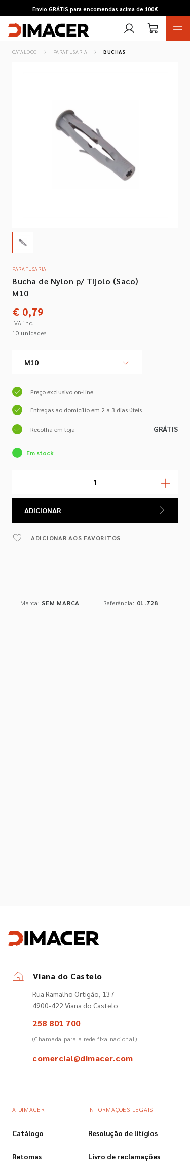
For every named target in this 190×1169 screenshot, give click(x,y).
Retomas (27, 1156)
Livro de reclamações (124, 1156)
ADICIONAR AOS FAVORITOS (66, 538)
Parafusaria (70, 51)
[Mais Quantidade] (166, 482)
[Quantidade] (95, 482)
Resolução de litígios (123, 1133)
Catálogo (24, 51)
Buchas (114, 51)
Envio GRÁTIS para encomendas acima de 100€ (95, 9)
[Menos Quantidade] (24, 482)
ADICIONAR (95, 510)
